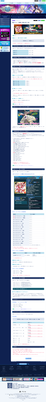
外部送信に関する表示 (20, 375)
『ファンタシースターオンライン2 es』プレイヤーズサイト (7, 8)
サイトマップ (26, 375)
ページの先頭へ (23, 364)
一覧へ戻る (28, 358)
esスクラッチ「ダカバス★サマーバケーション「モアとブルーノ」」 (24, 165)
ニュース (3, 14)
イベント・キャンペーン (8, 14)
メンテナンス (2, 22)
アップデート (2, 24)
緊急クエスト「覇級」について (19, 104)
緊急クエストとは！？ (18, 35)
